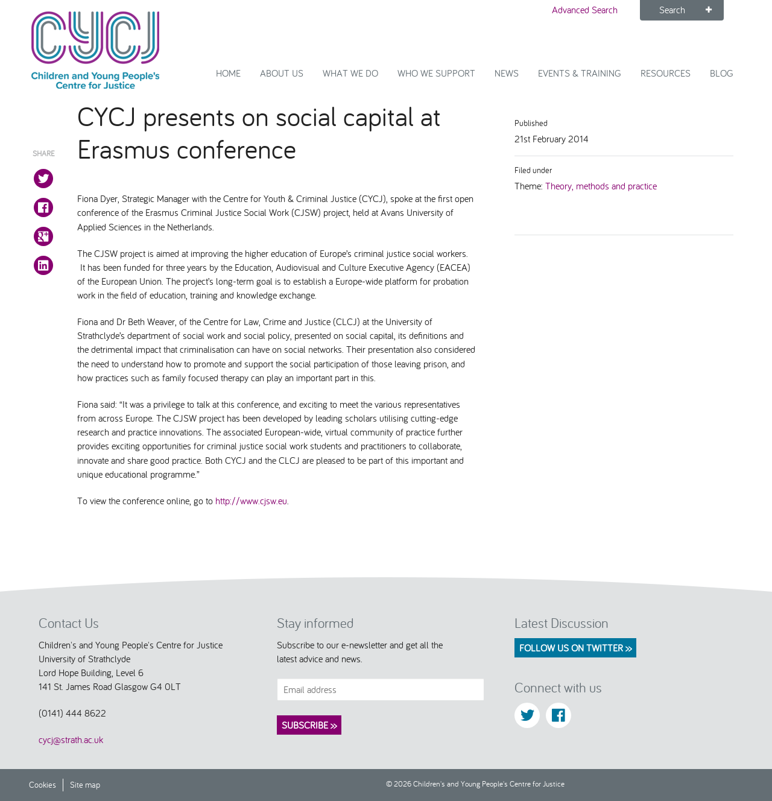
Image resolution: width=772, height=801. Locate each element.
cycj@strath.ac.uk (71, 739)
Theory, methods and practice (601, 186)
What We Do (350, 73)
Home (228, 73)
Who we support (436, 73)
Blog (721, 73)
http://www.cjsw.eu (251, 501)
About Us (281, 73)
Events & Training (579, 73)
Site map (85, 784)
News (507, 73)
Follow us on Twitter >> (575, 648)
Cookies (42, 784)
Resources (666, 73)
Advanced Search (585, 10)
